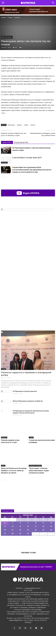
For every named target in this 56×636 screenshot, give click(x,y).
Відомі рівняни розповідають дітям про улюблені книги (42, 134)
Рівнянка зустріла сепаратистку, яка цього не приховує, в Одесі (13, 134)
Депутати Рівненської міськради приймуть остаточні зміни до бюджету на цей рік (14, 470)
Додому (3, 17)
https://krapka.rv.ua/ (41, 603)
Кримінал (9, 37)
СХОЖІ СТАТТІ (7, 142)
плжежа (32, 125)
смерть (26, 125)
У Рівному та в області (35, 465)
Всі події (28, 543)
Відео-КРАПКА (28, 192)
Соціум (3, 369)
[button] (53, 2)
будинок (19, 125)
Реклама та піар (28, 553)
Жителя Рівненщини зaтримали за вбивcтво (28, 401)
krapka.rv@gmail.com (16, 620)
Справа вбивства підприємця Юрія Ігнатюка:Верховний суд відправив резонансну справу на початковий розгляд (31, 169)
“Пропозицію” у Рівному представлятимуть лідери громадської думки (39, 470)
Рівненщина (11, 125)
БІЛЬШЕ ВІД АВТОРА (21, 142)
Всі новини (8, 491)
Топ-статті (4, 153)
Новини (4, 37)
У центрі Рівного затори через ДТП (27, 158)
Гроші (3, 465)
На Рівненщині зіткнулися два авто (25, 391)
